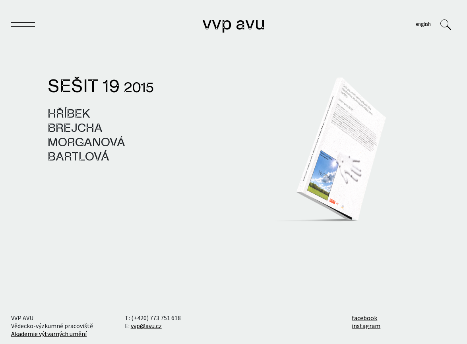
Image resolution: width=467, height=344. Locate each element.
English (423, 24)
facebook (364, 318)
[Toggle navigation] (23, 26)
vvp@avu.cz (146, 326)
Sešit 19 (101, 87)
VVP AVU (233, 25)
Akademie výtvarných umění (49, 334)
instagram (366, 326)
